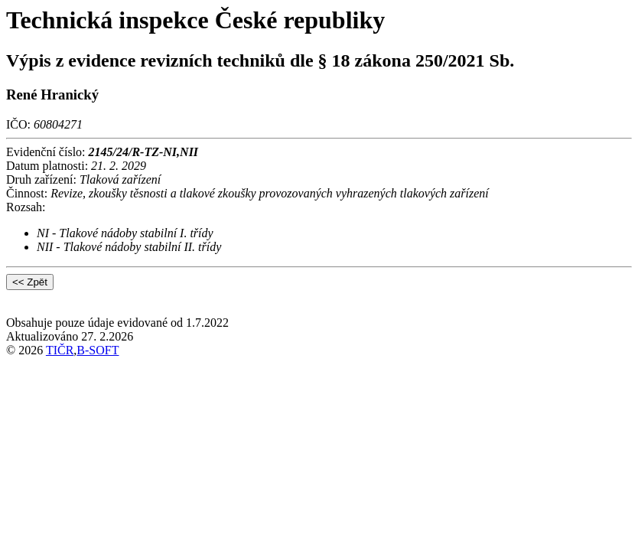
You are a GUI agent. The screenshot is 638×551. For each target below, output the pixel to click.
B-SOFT (97, 350)
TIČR (59, 350)
